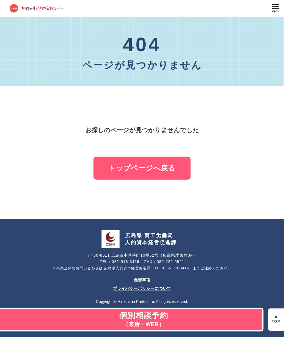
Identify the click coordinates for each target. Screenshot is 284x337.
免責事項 (142, 280)
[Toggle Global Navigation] (275, 8)
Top (276, 321)
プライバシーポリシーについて (142, 288)
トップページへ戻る (142, 168)
